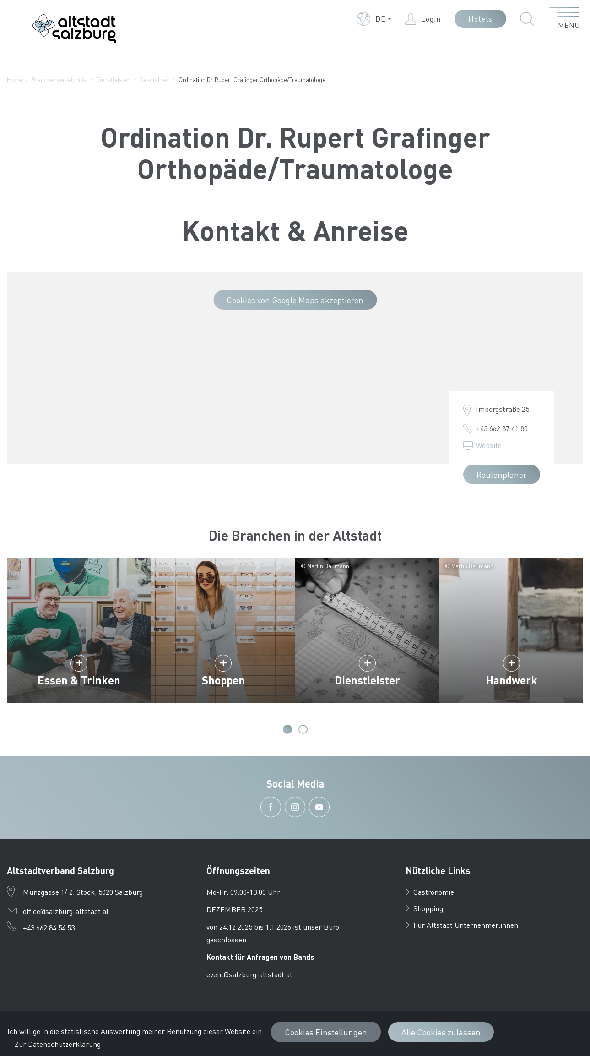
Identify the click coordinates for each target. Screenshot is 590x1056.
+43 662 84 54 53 (49, 927)
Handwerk (511, 680)
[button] (374, 19)
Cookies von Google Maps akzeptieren (295, 300)
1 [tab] (287, 729)
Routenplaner (501, 474)
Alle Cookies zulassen (441, 1032)
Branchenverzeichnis (59, 79)
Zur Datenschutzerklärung (58, 1044)
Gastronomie (430, 892)
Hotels (480, 18)
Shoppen (223, 680)
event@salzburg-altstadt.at (249, 974)
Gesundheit (154, 79)
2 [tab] (303, 729)
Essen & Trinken (79, 680)
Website (489, 445)
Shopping (424, 908)
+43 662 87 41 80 (502, 428)
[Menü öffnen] (564, 19)
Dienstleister (113, 79)
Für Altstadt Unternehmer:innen (462, 925)
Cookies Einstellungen (326, 1032)
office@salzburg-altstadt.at (66, 911)
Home (14, 79)
